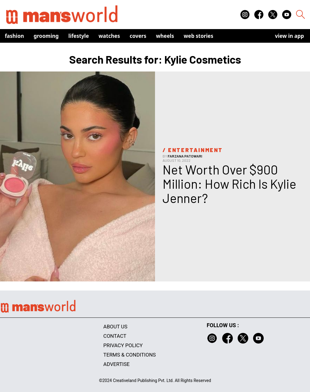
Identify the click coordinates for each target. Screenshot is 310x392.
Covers (138, 35)
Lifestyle (78, 35)
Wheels (165, 35)
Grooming (46, 35)
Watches (109, 35)
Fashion (14, 35)
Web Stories (198, 35)
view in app (289, 35)
